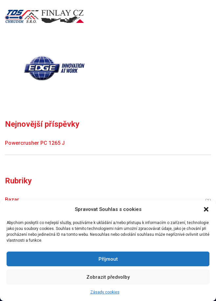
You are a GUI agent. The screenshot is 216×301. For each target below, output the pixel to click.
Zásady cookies (104, 292)
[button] (206, 209)
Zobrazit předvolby (108, 277)
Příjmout (108, 259)
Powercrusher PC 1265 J (35, 143)
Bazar (12, 200)
